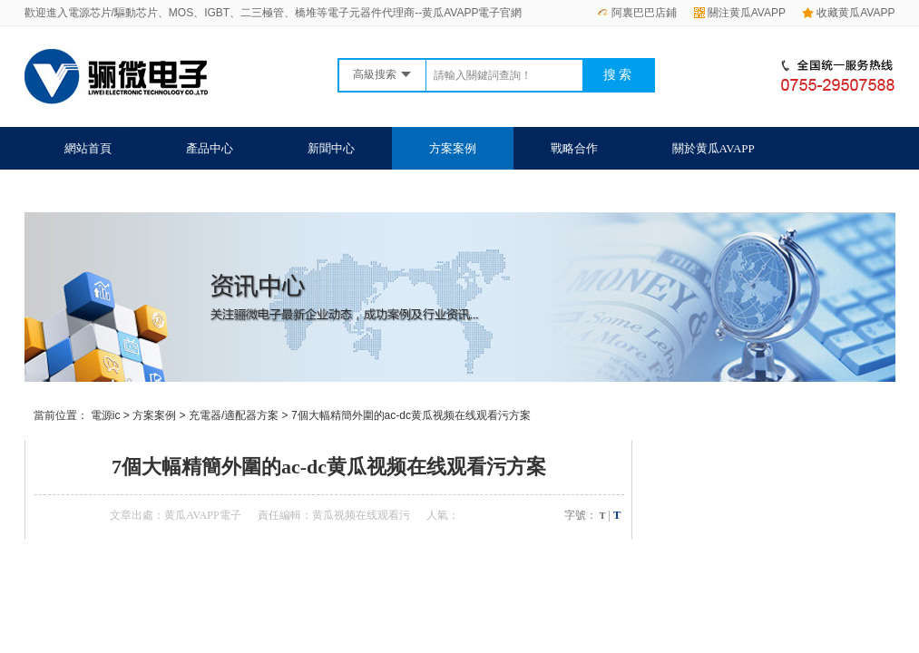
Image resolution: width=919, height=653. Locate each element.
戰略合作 (574, 148)
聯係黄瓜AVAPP (105, 191)
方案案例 (452, 148)
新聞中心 (331, 148)
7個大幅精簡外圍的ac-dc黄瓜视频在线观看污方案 (411, 415)
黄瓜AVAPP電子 (202, 515)
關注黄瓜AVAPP (740, 12)
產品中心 (209, 148)
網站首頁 (88, 148)
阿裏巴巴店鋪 (637, 12)
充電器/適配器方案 (234, 415)
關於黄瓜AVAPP (713, 148)
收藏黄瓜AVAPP (848, 12)
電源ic (106, 415)
